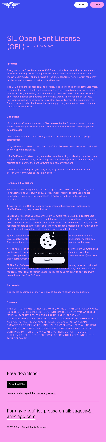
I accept (27, 388)
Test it (97, 4)
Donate (81, 4)
